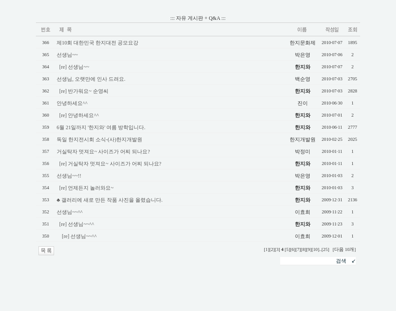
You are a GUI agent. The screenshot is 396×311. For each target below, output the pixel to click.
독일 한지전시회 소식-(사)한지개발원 (99, 139)
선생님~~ (67, 55)
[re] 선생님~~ (74, 67)
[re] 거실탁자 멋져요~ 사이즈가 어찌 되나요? (110, 164)
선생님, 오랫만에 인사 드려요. (91, 79)
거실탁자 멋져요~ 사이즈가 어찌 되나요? (103, 152)
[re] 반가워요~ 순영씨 (84, 91)
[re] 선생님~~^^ (76, 224)
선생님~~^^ (70, 212)
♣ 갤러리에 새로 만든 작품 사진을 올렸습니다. (110, 200)
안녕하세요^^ (72, 103)
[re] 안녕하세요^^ (79, 115)
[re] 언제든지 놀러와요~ (86, 188)
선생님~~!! (69, 176)
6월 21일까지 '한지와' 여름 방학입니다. (101, 127)
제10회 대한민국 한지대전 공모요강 (97, 43)
